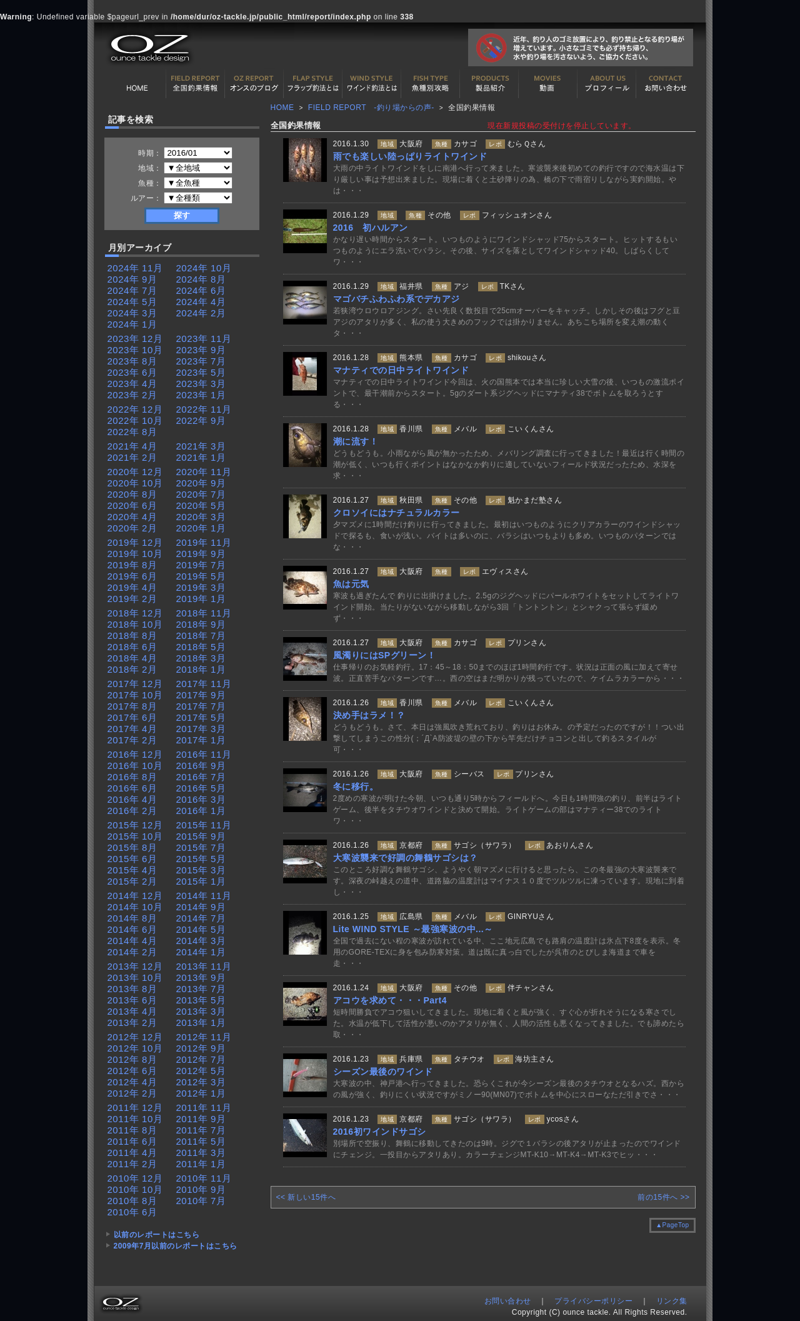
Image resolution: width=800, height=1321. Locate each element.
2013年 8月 (133, 988)
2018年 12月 (135, 613)
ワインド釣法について (371, 83)
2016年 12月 (135, 754)
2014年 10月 (135, 907)
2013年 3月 (201, 1011)
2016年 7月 (201, 776)
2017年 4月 (133, 728)
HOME (137, 83)
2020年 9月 (201, 483)
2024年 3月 (133, 313)
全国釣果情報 (195, 83)
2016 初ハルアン (370, 228)
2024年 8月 (201, 279)
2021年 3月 (201, 446)
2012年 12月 (135, 1037)
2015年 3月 (201, 870)
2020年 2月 (133, 528)
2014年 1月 (201, 952)
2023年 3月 (201, 383)
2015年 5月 (201, 858)
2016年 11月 (204, 754)
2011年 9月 (201, 1118)
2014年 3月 (201, 940)
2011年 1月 (201, 1163)
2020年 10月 (135, 483)
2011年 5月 (201, 1141)
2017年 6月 (133, 717)
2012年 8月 (133, 1059)
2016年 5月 (201, 788)
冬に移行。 (356, 786)
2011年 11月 (204, 1107)
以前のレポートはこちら (157, 1234)
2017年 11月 (204, 683)
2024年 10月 (204, 268)
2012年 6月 (133, 1070)
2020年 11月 (204, 471)
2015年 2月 (133, 881)
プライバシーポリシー (593, 1301)
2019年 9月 (201, 553)
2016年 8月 (133, 776)
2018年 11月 (204, 613)
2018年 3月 (201, 658)
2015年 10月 (135, 836)
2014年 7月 (201, 918)
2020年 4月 (133, 516)
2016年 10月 (135, 765)
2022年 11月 (204, 409)
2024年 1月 (133, 324)
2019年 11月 (204, 542)
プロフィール (607, 83)
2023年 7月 (201, 361)
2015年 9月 (201, 836)
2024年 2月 (201, 313)
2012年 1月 (201, 1093)
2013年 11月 (204, 966)
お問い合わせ (665, 83)
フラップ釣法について (313, 83)
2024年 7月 (133, 290)
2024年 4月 (201, 301)
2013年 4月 (133, 1011)
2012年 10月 (135, 1048)
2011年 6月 (133, 1141)
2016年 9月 (201, 765)
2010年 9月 (201, 1189)
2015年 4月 (133, 870)
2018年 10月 (135, 624)
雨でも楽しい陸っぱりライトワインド (410, 156)
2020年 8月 (133, 494)
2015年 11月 (204, 825)
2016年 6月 (133, 788)
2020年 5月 (201, 505)
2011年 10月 (135, 1118)
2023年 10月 (135, 349)
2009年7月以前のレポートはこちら (176, 1246)
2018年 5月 (201, 646)
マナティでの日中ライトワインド (401, 370)
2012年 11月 (204, 1037)
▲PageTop (672, 1225)
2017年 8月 (133, 706)
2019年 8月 (133, 565)
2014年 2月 (133, 952)
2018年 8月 (133, 635)
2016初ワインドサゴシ (379, 1132)
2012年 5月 (201, 1070)
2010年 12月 (135, 1178)
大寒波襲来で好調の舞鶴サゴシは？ (405, 858)
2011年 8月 (133, 1130)
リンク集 (672, 1301)
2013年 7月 (201, 988)
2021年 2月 (133, 457)
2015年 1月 (201, 881)
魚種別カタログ (430, 83)
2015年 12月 (135, 825)
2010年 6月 (133, 1212)
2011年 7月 (201, 1130)
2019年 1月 (201, 598)
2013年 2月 (133, 1022)
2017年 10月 (135, 695)
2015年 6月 (133, 858)
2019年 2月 (133, 598)
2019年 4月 (133, 587)
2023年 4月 (133, 383)
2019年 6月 (133, 576)
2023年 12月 (135, 338)
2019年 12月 (135, 542)
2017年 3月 (201, 728)
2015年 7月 (201, 847)
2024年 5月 (133, 301)
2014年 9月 (201, 907)
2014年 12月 (135, 895)
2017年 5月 (201, 717)
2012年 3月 (201, 1082)
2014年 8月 (133, 918)
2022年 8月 (133, 431)
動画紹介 (548, 83)
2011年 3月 (201, 1152)
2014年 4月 (133, 940)
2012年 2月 (133, 1093)
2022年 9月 (201, 420)
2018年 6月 (133, 646)
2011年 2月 (133, 1163)
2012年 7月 (201, 1059)
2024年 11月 (135, 268)
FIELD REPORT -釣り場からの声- (371, 107)
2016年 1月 (201, 810)
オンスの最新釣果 (254, 83)
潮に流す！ (356, 441)
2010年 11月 (204, 1178)
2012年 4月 (133, 1082)
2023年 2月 (133, 394)
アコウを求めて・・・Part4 (390, 1000)
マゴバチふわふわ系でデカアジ (396, 299)
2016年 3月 (201, 799)
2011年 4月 (133, 1152)
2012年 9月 (201, 1048)
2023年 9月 (201, 349)
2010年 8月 (133, 1200)
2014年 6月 (133, 929)
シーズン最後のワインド (383, 1072)
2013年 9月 (201, 977)
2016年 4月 (133, 799)
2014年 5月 (201, 929)
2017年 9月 (201, 695)
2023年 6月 (133, 372)
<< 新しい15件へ (306, 1197)
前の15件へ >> (663, 1197)
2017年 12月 (135, 683)
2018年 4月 (133, 658)
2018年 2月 (133, 669)
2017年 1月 (201, 740)
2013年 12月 (135, 966)
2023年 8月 (133, 361)
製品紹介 (489, 83)
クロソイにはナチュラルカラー (396, 513)
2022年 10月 (135, 420)
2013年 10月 (135, 977)
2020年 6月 (133, 505)
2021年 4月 (133, 446)
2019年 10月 (135, 553)
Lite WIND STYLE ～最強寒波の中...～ (413, 929)
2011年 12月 (135, 1107)
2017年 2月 (133, 740)
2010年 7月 (201, 1200)
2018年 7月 (201, 635)
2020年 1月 (201, 528)
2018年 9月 (201, 624)
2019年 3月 (201, 587)
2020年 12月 (135, 471)
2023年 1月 (201, 394)
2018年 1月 (201, 669)
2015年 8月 (133, 847)
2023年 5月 (201, 372)
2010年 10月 (135, 1189)
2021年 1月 (201, 457)
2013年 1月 (201, 1022)
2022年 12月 (135, 409)
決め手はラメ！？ (369, 715)
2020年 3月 (201, 516)
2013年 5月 (201, 1000)
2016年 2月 (133, 810)
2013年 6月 (133, 1000)
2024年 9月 (133, 279)
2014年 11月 (204, 895)
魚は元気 (351, 584)
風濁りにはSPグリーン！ (384, 655)
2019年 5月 (201, 576)
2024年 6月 (201, 290)
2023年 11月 (204, 338)
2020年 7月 (201, 494)
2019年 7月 (201, 565)
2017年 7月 (201, 706)
